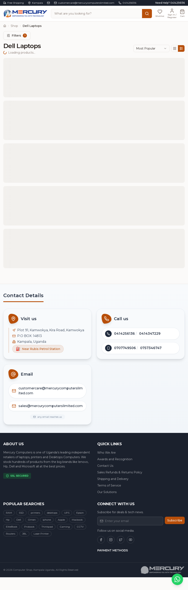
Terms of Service (109, 485)
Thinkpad (47, 526)
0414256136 (124, 334)
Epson (80, 512)
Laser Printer (41, 533)
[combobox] (151, 48)
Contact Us (105, 466)
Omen (32, 519)
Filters (17, 35)
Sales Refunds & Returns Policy (119, 472)
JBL (24, 533)
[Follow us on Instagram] (111, 539)
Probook (29, 526)
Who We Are (106, 452)
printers (35, 512)
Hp (7, 519)
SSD (21, 512)
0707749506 (125, 348)
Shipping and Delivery (112, 479)
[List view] (181, 48)
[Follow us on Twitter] (120, 539)
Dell (18, 519)
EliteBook (11, 526)
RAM (9, 512)
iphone (47, 519)
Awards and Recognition (114, 459)
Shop (14, 26)
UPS (66, 512)
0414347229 (149, 334)
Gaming (65, 526)
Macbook (77, 519)
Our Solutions (107, 492)
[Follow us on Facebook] (101, 539)
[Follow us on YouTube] (130, 539)
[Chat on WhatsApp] (177, 579)
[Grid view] (174, 48)
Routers (10, 533)
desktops (52, 512)
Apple (61, 519)
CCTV (80, 526)
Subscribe (174, 520)
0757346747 (151, 348)
